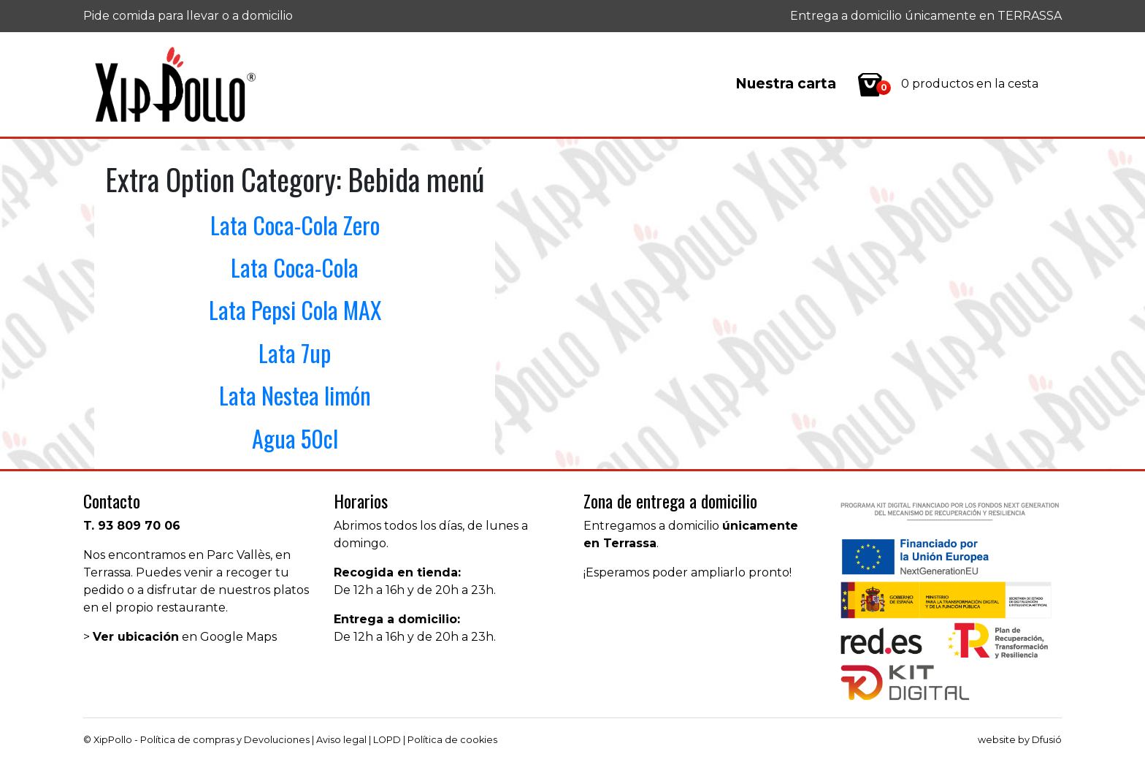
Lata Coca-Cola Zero (295, 224)
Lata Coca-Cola (295, 267)
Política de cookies (452, 739)
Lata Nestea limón (295, 395)
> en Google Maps (180, 637)
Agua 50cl (295, 438)
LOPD (387, 739)
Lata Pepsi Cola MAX (295, 309)
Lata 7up (295, 352)
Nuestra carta (785, 83)
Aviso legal (341, 739)
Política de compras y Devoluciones (225, 739)
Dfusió (1047, 739)
